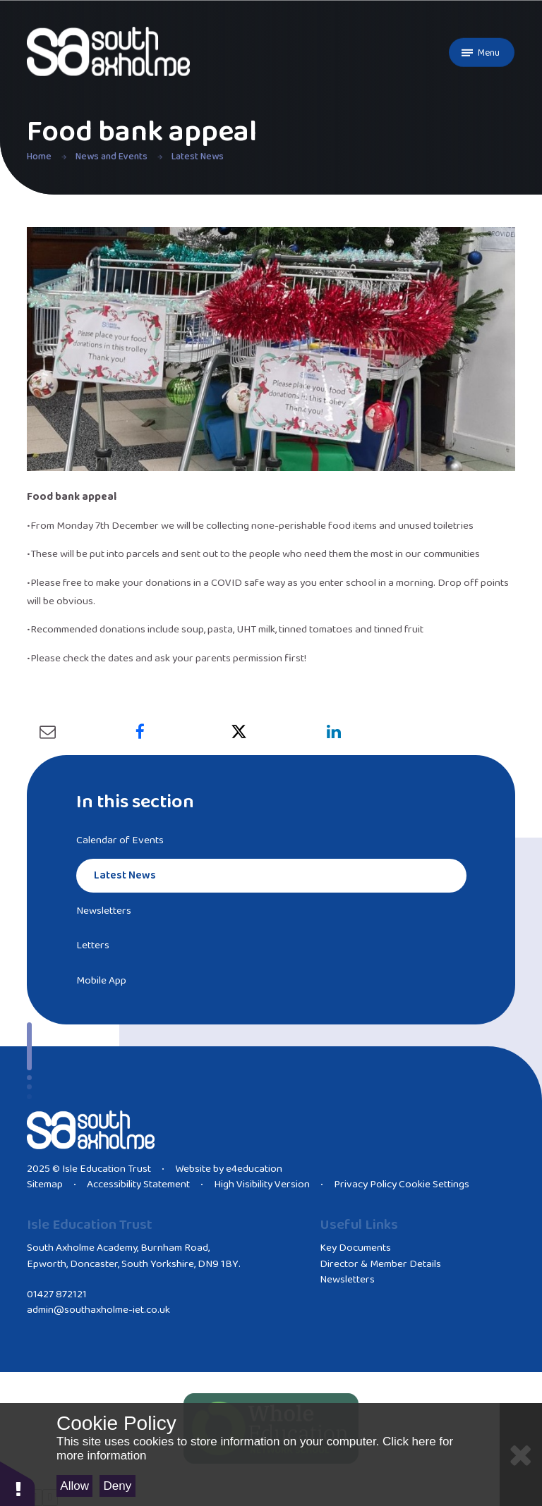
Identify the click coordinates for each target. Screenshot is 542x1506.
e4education (254, 1169)
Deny (118, 1486)
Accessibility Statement (138, 1184)
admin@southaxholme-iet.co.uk (98, 1310)
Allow (74, 1486)
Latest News (197, 156)
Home (39, 156)
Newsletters (347, 1279)
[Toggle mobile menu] (481, 52)
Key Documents (355, 1247)
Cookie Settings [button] (434, 1184)
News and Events (111, 156)
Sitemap (45, 1184)
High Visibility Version (262, 1184)
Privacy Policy (365, 1184)
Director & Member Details (380, 1264)
